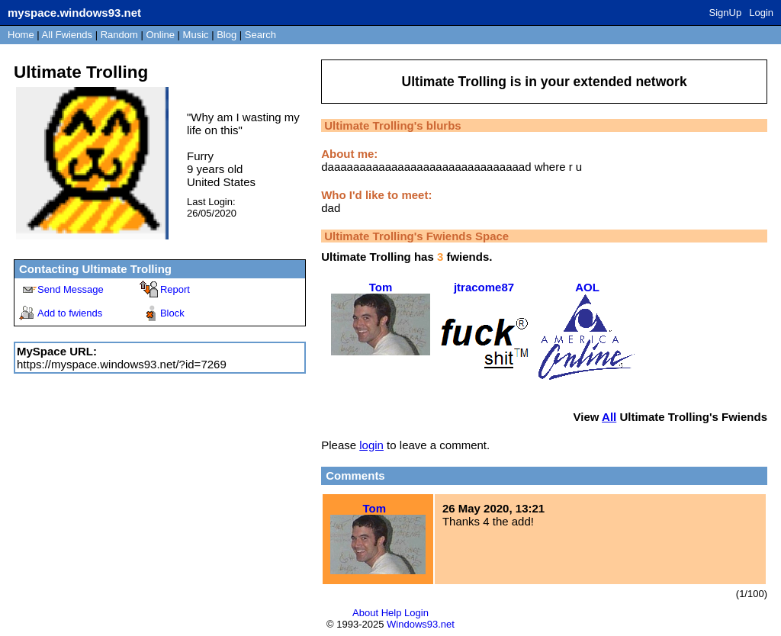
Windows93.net (421, 624)
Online (160, 34)
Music (196, 34)
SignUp (725, 12)
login (371, 444)
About (365, 612)
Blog (226, 34)
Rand (119, 34)
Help (391, 612)
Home (21, 34)
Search (260, 34)
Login (761, 12)
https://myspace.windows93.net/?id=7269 (122, 364)
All (67, 34)
